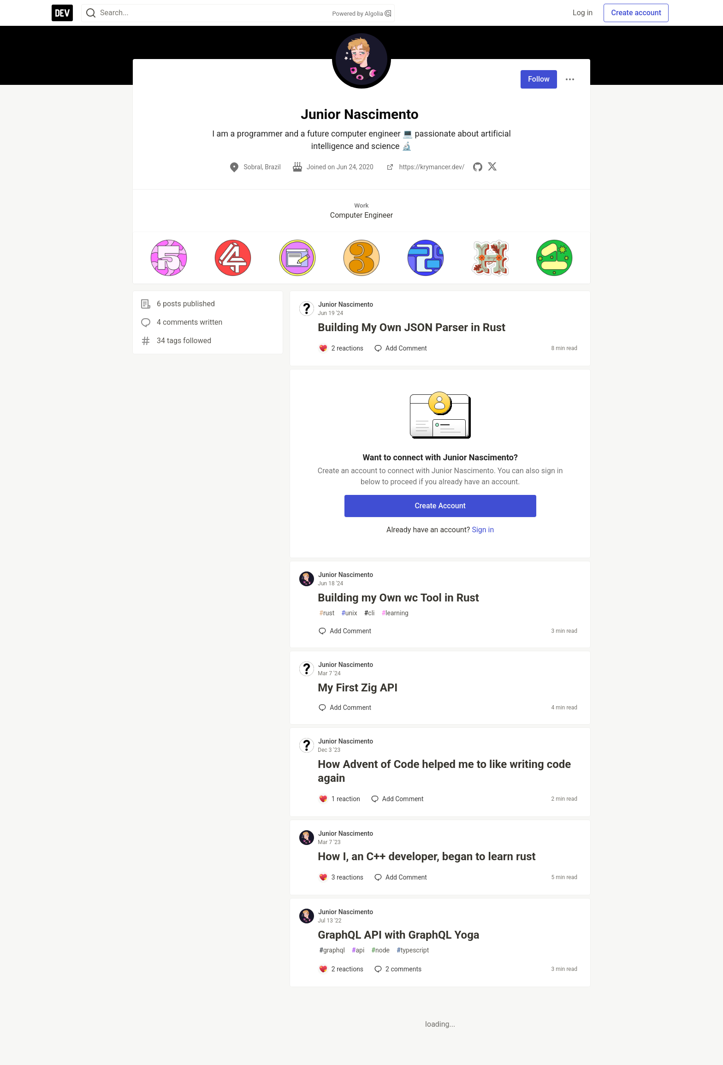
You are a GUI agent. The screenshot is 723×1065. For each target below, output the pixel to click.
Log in (583, 12)
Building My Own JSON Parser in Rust (411, 327)
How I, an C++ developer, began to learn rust (426, 856)
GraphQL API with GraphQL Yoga (398, 934)
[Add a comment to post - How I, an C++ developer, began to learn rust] (341, 877)
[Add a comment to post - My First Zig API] (345, 707)
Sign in (483, 529)
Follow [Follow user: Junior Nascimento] (539, 79)
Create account (636, 12)
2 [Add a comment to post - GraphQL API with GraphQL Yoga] (397, 969)
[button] (168, 257)
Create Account (440, 505)
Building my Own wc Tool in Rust (398, 597)
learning (395, 613)
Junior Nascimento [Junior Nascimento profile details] (345, 304)
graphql (332, 950)
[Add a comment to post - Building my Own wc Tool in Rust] (345, 631)
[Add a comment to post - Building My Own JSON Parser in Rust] (341, 348)
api (358, 950)
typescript (413, 950)
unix (349, 613)
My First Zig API (357, 687)
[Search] (91, 13)
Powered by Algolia (361, 13)
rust (326, 613)
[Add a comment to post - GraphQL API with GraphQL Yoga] (341, 969)
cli (369, 613)
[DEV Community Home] (62, 13)
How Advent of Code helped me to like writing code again (444, 771)
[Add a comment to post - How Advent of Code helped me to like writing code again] (339, 799)
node (380, 950)
